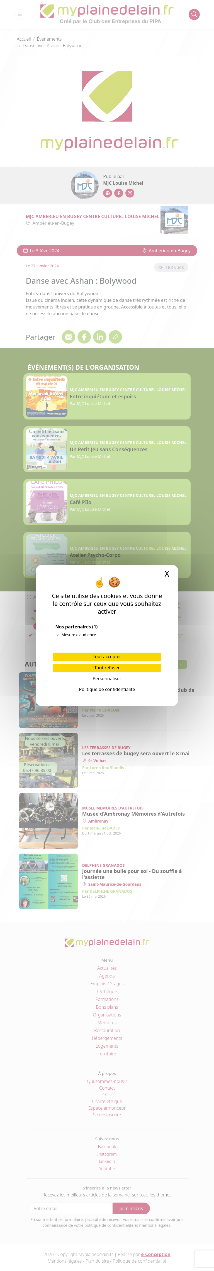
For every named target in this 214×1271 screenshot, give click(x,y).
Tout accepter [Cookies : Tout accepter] (107, 656)
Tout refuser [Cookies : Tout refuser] (107, 668)
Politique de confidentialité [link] (107, 689)
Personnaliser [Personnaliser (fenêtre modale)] (107, 678)
